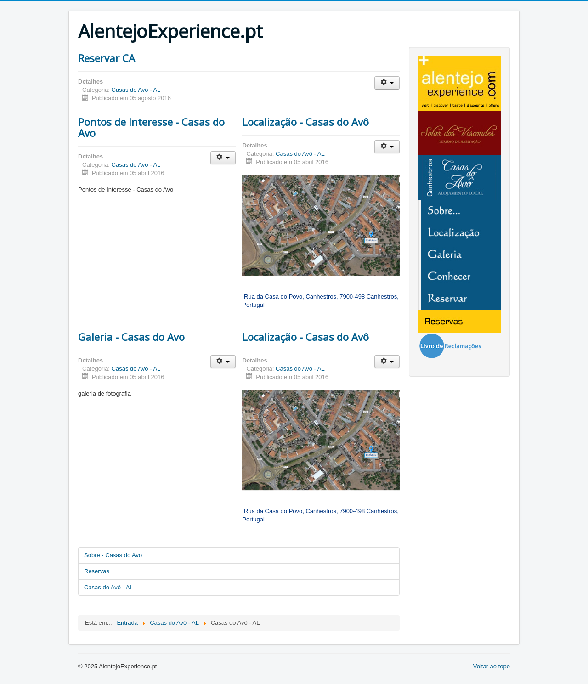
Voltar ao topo (491, 666)
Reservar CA (106, 58)
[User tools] (387, 83)
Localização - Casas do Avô (305, 122)
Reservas (96, 571)
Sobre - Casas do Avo (113, 555)
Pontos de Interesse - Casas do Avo (151, 127)
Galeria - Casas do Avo (131, 337)
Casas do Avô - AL (136, 89)
